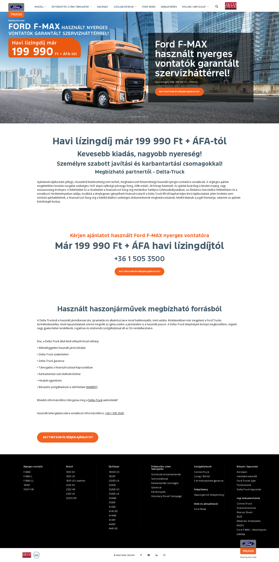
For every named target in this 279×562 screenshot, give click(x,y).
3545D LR (114, 493)
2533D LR (114, 480)
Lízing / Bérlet (202, 476)
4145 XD (113, 511)
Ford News (200, 509)
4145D (112, 506)
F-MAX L (28, 476)
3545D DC (114, 489)
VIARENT (92, 387)
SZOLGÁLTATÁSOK (124, 6)
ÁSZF (239, 516)
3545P (112, 502)
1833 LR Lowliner (75, 480)
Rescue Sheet (244, 512)
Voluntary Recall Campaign (166, 496)
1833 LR (70, 476)
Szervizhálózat (159, 478)
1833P (112, 476)
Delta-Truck (95, 400)
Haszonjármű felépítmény (209, 494)
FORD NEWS (149, 6)
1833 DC (70, 471)
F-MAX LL (29, 480)
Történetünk (244, 485)
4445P (112, 524)
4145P (112, 519)
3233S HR (71, 498)
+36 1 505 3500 (139, 259)
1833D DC (114, 471)
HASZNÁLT (103, 6)
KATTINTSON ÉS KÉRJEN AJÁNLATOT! (139, 271)
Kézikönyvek (158, 491)
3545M (112, 498)
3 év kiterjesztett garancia (208, 480)
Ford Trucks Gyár (246, 480)
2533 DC (70, 485)
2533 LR (70, 493)
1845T (27, 485)
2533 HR (70, 489)
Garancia (156, 487)
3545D (112, 485)
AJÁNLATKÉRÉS (169, 6)
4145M (112, 515)
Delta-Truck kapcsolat (249, 489)
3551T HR (29, 489)
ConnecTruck (201, 471)
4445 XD (113, 528)
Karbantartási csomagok (165, 483)
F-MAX (27, 471)
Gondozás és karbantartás (166, 474)
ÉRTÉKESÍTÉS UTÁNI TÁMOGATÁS (70, 6)
